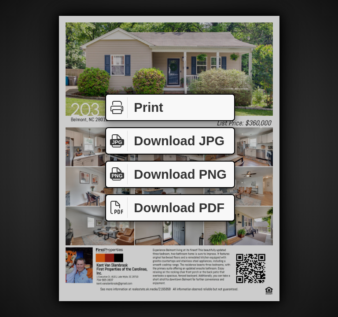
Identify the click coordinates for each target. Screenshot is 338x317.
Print (134, 107)
